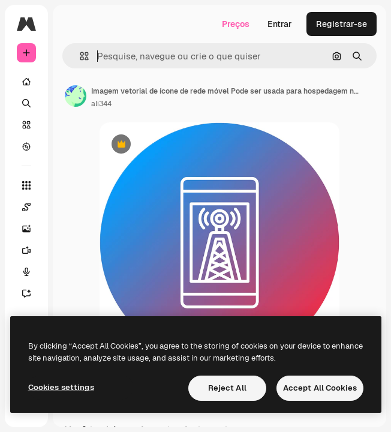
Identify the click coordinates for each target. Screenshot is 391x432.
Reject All (227, 388)
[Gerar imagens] (26, 228)
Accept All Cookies (320, 388)
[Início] (26, 81)
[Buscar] (26, 103)
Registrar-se (341, 24)
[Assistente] (26, 293)
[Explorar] (26, 146)
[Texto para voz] (26, 271)
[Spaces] (26, 207)
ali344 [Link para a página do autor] (101, 104)
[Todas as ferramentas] (26, 185)
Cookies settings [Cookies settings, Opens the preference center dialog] (61, 387)
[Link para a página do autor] (75, 96)
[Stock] (26, 124)
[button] (79, 56)
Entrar (279, 24)
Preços (235, 24)
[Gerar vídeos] (26, 250)
